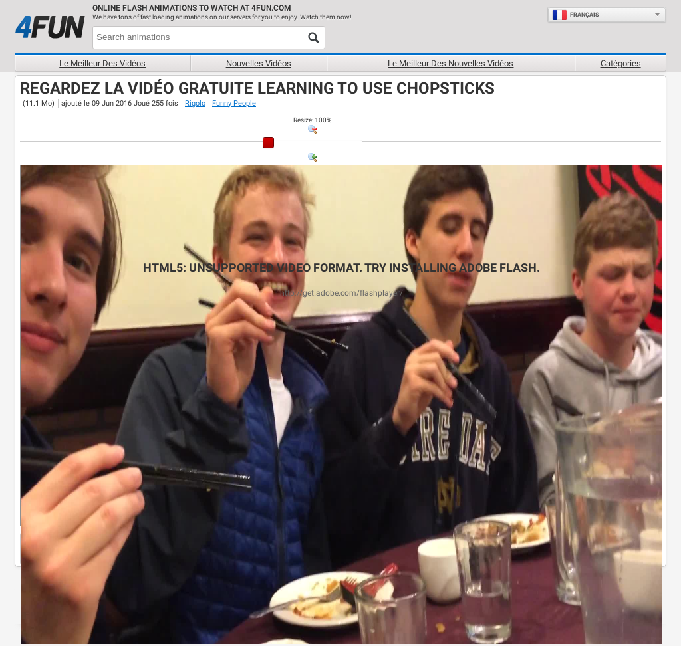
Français (575, 14)
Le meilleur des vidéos (102, 63)
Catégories (621, 63)
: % (312, 120)
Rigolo (195, 103)
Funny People (234, 103)
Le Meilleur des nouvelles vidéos (450, 63)
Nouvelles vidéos (258, 63)
